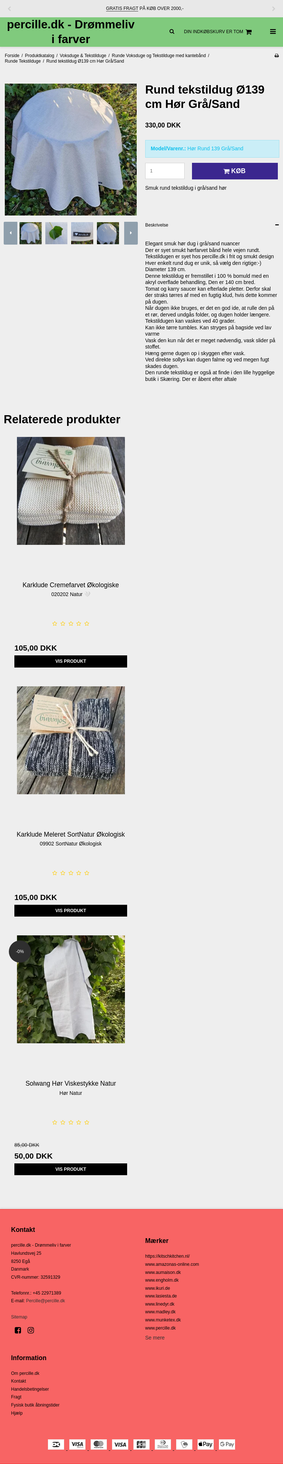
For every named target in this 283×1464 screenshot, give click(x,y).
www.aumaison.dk (163, 1272)
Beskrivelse (156, 225)
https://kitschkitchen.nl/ (167, 1256)
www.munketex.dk (163, 1320)
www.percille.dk (160, 1328)
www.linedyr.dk (159, 1304)
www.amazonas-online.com (172, 1264)
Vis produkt (70, 661)
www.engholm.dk (162, 1280)
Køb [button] (233, 171)
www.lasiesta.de (161, 1296)
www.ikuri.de (157, 1288)
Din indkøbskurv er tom (219, 32)
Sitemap (19, 1317)
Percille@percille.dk (45, 1300)
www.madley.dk (160, 1311)
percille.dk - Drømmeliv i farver (71, 31)
